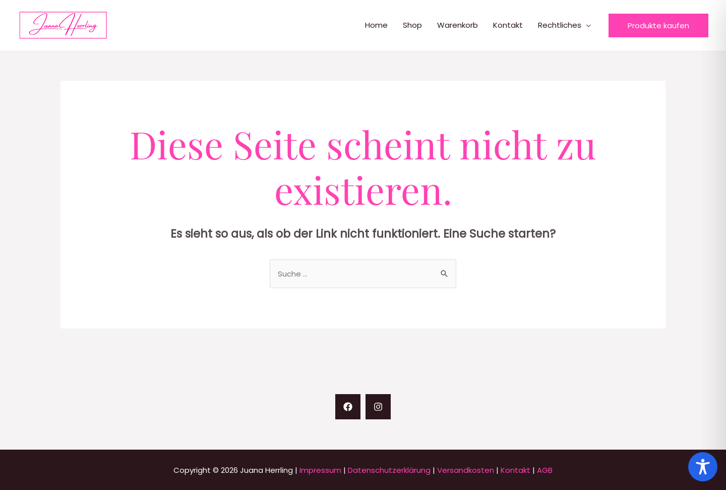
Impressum (320, 470)
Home (376, 25)
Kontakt (508, 25)
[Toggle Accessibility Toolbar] (702, 466)
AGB (545, 470)
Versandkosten (465, 470)
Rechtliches (559, 25)
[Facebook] (347, 406)
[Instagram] (378, 406)
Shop (412, 25)
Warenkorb (457, 25)
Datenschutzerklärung (389, 470)
